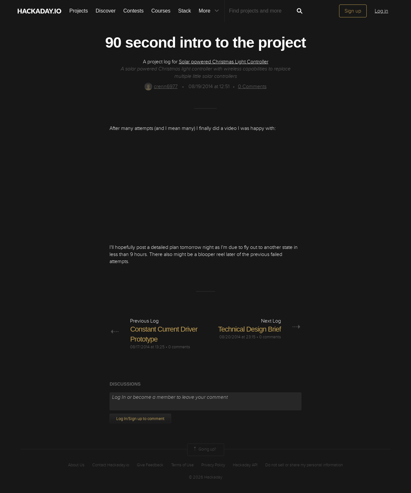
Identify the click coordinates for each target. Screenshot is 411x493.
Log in (381, 11)
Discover (106, 11)
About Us (76, 465)
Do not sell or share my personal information (304, 465)
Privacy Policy (213, 465)
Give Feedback (150, 465)
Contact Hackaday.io (110, 465)
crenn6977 (161, 86)
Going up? (204, 449)
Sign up (353, 11)
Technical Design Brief (249, 329)
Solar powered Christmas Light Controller (223, 62)
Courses (161, 11)
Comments (252, 86)
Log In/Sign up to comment (140, 418)
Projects (78, 11)
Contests (133, 11)
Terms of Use (182, 465)
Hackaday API (245, 465)
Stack (184, 11)
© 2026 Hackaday (205, 477)
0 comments (179, 347)
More (210, 11)
